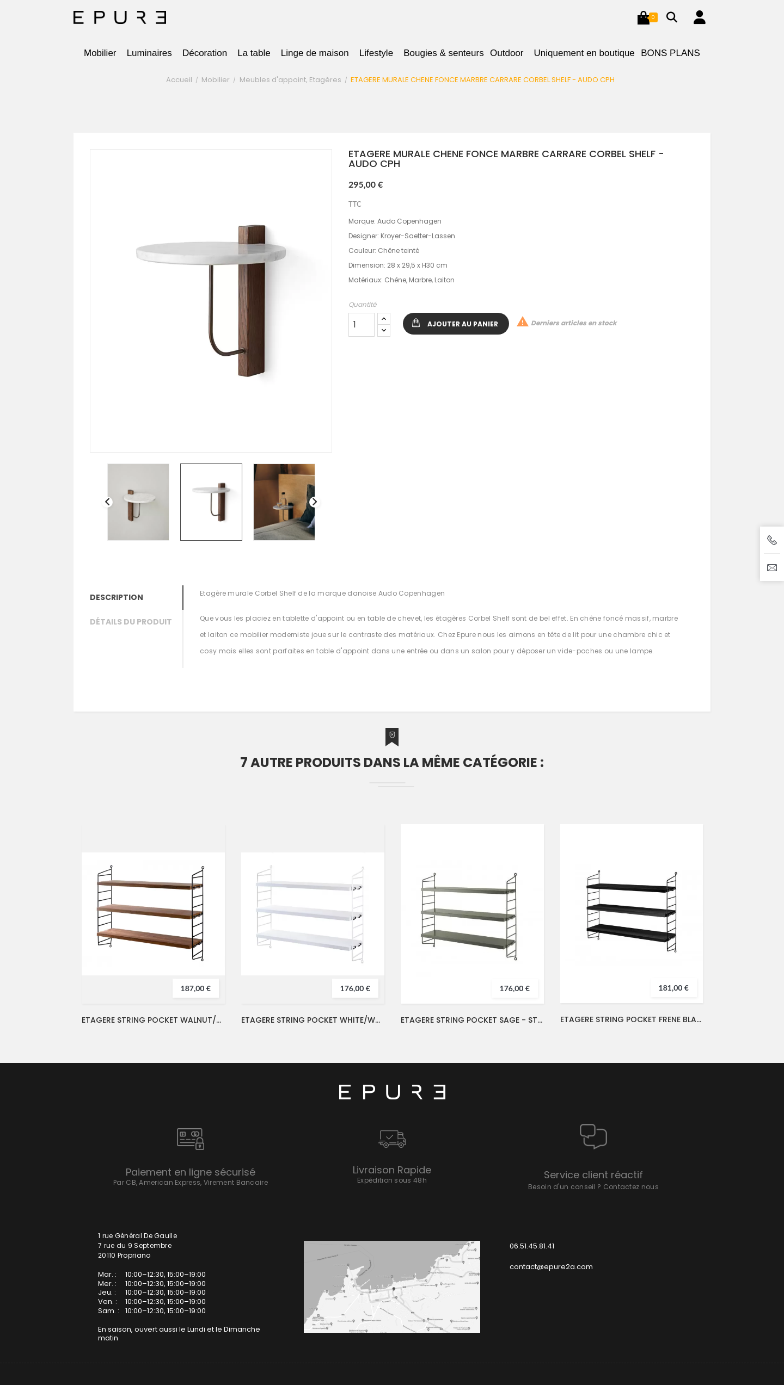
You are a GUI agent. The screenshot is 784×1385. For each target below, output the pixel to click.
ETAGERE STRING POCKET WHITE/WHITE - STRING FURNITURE (312, 1020)
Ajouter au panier (462, 324)
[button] (643, 17)
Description (116, 597)
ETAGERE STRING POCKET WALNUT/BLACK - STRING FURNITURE (153, 1020)
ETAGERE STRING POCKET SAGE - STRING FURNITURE (472, 1020)
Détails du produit (131, 621)
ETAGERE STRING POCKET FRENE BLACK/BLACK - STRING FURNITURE (631, 1019)
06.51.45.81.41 (532, 1246)
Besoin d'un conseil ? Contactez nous (593, 1186)
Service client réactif (593, 1175)
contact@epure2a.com (551, 1267)
